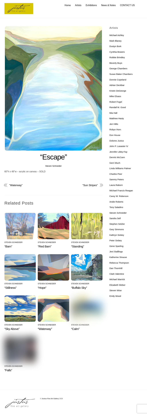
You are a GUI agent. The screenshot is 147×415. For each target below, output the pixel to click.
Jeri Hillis (113, 124)
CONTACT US (127, 5)
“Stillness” (10, 287)
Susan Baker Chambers (121, 74)
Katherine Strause (118, 257)
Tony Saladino (116, 207)
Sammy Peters (116, 179)
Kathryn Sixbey (116, 235)
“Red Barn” (44, 246)
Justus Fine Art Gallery (50, 398)
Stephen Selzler (117, 224)
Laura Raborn (116, 185)
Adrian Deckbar (116, 85)
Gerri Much (114, 163)
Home (68, 5)
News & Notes (108, 5)
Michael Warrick (117, 279)
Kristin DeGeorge (117, 91)
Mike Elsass (115, 96)
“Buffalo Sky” (79, 287)
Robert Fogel (115, 102)
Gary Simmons (116, 229)
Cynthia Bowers (117, 52)
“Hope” (42, 287)
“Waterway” (15, 185)
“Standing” (77, 246)
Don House (114, 135)
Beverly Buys (115, 63)
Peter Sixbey (115, 240)
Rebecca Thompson (119, 263)
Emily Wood (115, 296)
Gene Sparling (116, 246)
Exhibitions (91, 5)
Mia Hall (113, 113)
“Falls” (8, 370)
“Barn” (8, 246)
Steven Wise (115, 290)
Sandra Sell (115, 218)
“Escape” (53, 157)
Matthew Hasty (116, 118)
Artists (78, 5)
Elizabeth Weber (117, 285)
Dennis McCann (117, 157)
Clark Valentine (116, 274)
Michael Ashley (116, 35)
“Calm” (75, 329)
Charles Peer (115, 174)
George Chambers (118, 68)
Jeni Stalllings (116, 251)
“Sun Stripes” (90, 185)
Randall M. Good (117, 107)
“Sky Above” (12, 329)
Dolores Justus (116, 140)
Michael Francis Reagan (121, 190)
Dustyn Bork (115, 46)
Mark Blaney (115, 41)
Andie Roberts (116, 202)
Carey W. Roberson (118, 196)
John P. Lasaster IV (118, 146)
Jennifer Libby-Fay (118, 152)
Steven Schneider (53, 166)
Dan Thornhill (115, 268)
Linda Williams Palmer (120, 168)
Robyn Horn (115, 129)
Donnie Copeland (117, 79)
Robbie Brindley (117, 57)
